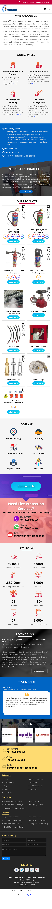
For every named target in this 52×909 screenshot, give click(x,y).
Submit (5, 858)
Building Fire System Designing (38, 823)
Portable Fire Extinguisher (12, 801)
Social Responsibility (34, 786)
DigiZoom (30, 895)
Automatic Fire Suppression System (13, 808)
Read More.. (12, 667)
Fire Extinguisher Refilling (36, 820)
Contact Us (26, 486)
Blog (4, 786)
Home (5, 779)
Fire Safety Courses (34, 779)
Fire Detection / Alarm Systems (13, 804)
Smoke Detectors (33, 801)
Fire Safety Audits (33, 817)
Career (5, 789)
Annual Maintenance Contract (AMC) (13, 823)
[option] (27, 701)
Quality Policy (8, 782)
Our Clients (7, 792)
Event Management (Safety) (13, 827)
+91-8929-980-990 (26, 2)
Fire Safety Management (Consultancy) (13, 820)
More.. (15, 84)
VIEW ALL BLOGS (39, 671)
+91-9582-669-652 (43, 2)
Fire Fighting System (34, 804)
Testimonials (32, 782)
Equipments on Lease (11, 817)
